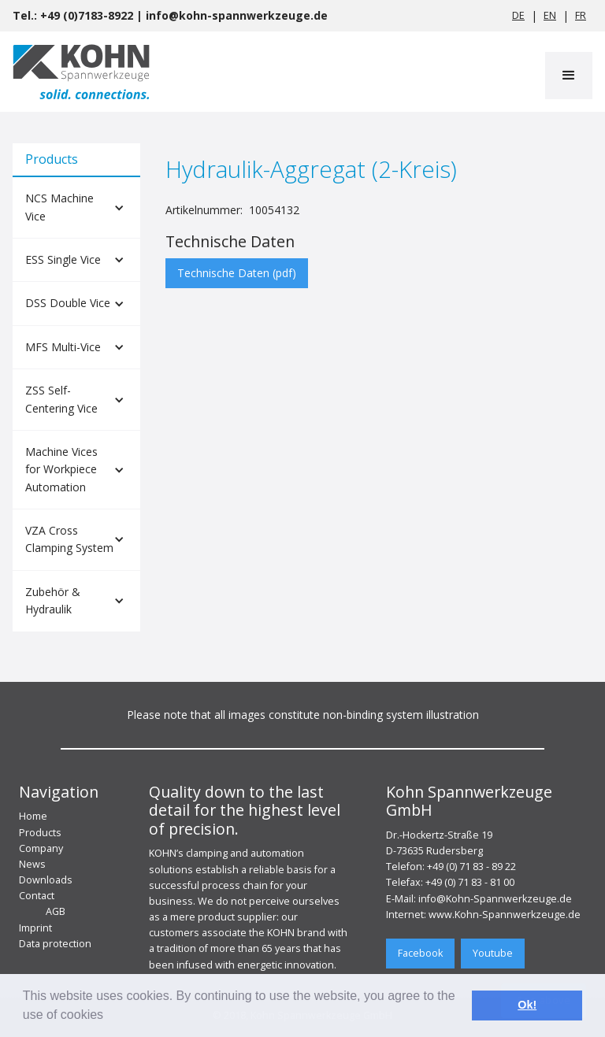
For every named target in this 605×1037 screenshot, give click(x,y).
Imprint (35, 928)
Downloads (45, 880)
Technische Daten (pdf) (236, 272)
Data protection (55, 943)
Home (33, 816)
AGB (55, 911)
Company (41, 848)
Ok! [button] (527, 1004)
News (32, 864)
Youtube (493, 953)
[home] (81, 71)
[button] (568, 75)
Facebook (420, 953)
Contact (36, 895)
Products (40, 832)
